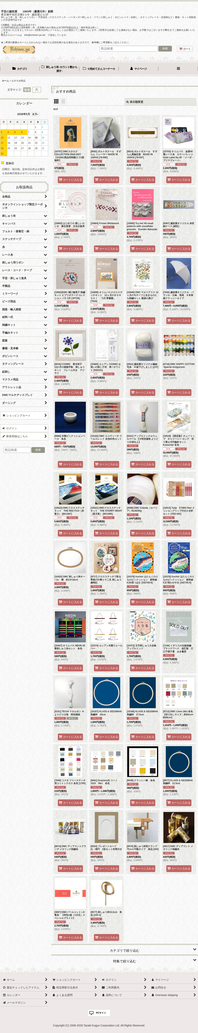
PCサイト (101, 1012)
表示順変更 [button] (134, 101)
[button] (178, 69)
